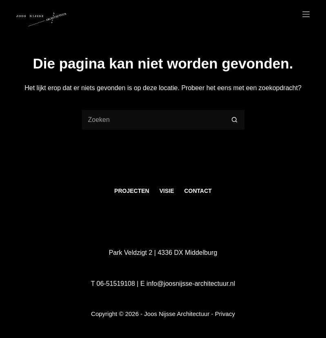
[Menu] (306, 14)
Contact (197, 191)
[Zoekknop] (234, 120)
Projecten (131, 191)
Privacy (225, 313)
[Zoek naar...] (153, 120)
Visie (167, 191)
